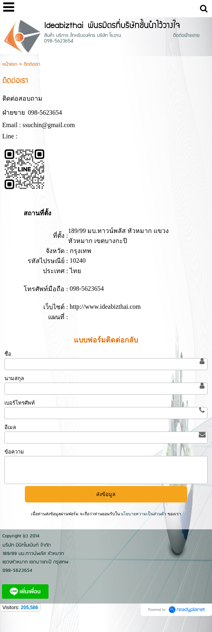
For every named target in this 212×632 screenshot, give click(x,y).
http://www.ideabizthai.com (105, 306)
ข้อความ (14, 452)
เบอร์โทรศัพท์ (19, 403)
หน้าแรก (9, 64)
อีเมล (10, 427)
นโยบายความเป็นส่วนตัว (144, 514)
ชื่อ (7, 354)
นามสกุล (14, 378)
